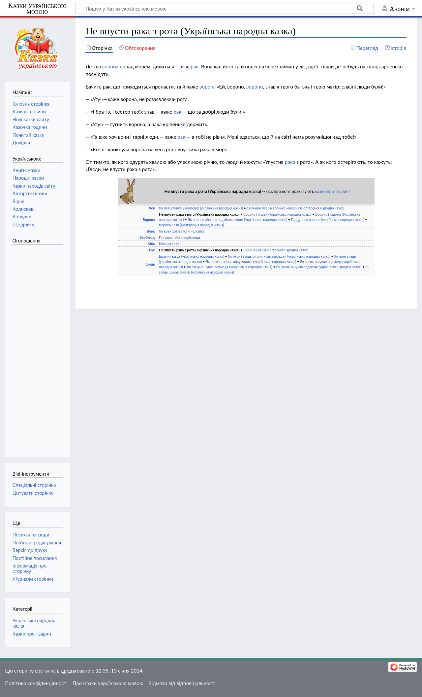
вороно (254, 87)
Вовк (151, 231)
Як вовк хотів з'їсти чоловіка (181, 231)
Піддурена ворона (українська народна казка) (327, 219)
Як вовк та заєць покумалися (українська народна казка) (251, 261)
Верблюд (147, 237)
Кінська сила (169, 243)
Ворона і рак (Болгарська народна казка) (191, 225)
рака (290, 162)
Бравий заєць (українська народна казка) (191, 256)
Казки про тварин (32, 634)
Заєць (150, 264)
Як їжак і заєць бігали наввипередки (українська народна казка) (279, 256)
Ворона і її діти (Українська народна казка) (277, 214)
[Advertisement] (39, 347)
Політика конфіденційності (36, 683)
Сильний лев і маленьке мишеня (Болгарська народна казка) (296, 208)
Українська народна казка (34, 623)
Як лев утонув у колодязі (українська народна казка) (201, 208)
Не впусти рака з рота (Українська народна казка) (199, 214)
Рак (152, 250)
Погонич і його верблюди (179, 237)
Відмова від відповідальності (181, 683)
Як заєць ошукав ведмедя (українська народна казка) (229, 267)
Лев (152, 208)
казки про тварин (331, 191)
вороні (206, 87)
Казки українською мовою (37, 9)
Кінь (151, 243)
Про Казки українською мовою (108, 683)
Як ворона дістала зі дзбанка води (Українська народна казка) (237, 219)
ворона (110, 66)
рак (195, 66)
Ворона (149, 219)
